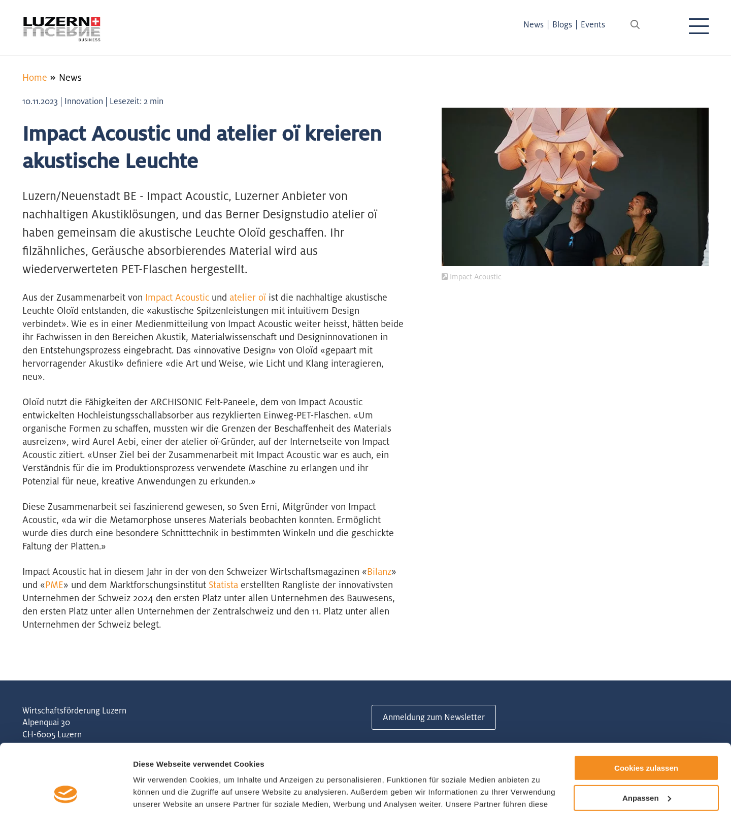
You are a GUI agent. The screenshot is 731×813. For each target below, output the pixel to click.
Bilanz (379, 571)
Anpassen (646, 734)
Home (34, 77)
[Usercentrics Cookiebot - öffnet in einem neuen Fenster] (65, 793)
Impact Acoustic (177, 297)
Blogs (562, 24)
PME (54, 584)
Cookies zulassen (646, 704)
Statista (223, 584)
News (533, 24)
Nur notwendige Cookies (646, 764)
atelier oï (247, 297)
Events (593, 24)
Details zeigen (158, 793)
